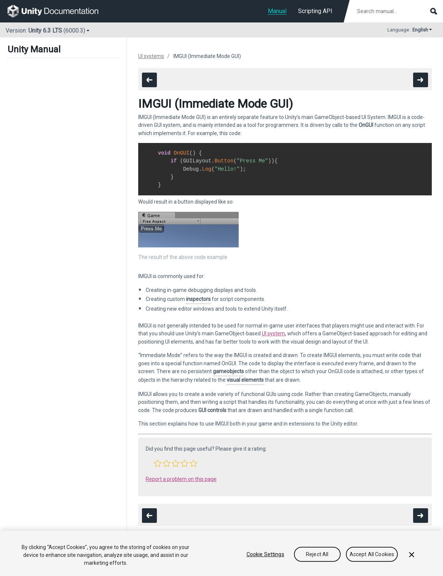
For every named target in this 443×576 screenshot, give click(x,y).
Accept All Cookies (372, 554)
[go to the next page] (420, 80)
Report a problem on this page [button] (181, 479)
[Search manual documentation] (396, 11)
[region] (221, 553)
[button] (157, 463)
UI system (273, 333)
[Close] (411, 554)
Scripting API (315, 11)
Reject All (317, 554)
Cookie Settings (265, 554)
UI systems (151, 56)
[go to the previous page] (149, 80)
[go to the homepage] (58, 11)
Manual (277, 11)
